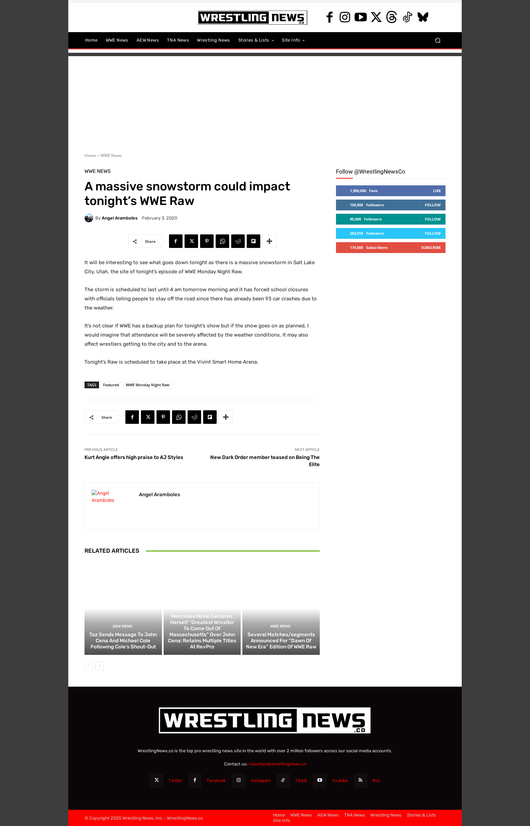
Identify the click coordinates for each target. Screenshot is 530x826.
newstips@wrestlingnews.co (277, 763)
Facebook (216, 780)
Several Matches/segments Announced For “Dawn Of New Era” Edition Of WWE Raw (281, 641)
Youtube (340, 780)
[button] (437, 40)
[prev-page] (89, 666)
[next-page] (99, 666)
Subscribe (431, 247)
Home (90, 155)
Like (437, 190)
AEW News (122, 626)
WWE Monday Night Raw (147, 384)
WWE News (111, 155)
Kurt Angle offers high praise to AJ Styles (134, 457)
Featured (111, 384)
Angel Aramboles (120, 218)
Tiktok (301, 780)
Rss (376, 780)
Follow (433, 204)
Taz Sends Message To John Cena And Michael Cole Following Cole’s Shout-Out (123, 641)
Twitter (175, 780)
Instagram (260, 780)
